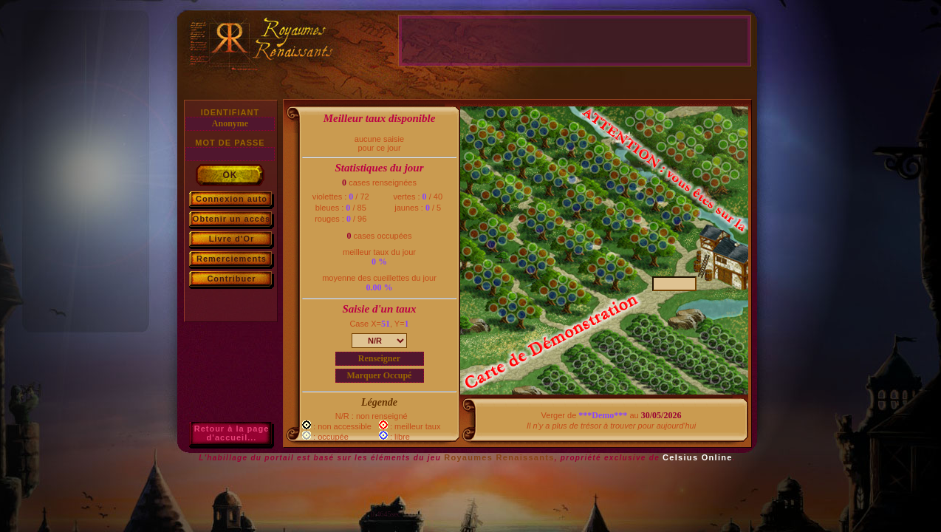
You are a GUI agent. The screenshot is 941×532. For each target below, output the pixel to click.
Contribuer (231, 278)
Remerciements (231, 258)
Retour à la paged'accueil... (232, 433)
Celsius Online (698, 457)
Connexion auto (231, 198)
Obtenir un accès (231, 218)
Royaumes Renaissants (499, 457)
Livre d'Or (232, 238)
